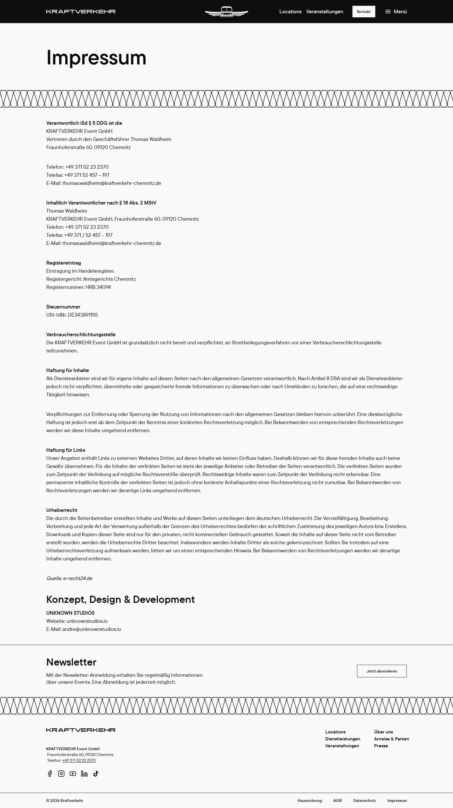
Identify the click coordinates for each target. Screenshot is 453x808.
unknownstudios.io (87, 621)
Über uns (383, 732)
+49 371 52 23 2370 (79, 760)
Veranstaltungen (324, 11)
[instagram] (61, 773)
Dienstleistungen (342, 739)
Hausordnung (310, 800)
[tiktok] (95, 773)
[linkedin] (84, 773)
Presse (381, 745)
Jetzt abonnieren (382, 671)
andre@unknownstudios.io (91, 629)
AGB (337, 800)
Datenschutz (364, 800)
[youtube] (72, 773)
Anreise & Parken (391, 739)
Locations (290, 11)
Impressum (397, 800)
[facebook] (49, 773)
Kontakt (364, 11)
